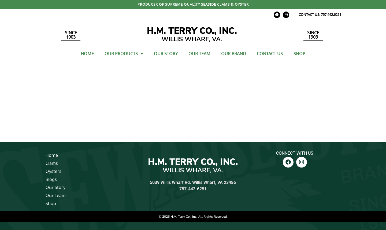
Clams (52, 163)
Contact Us (270, 54)
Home (87, 54)
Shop (299, 54)
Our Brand (233, 54)
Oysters (53, 171)
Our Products (124, 53)
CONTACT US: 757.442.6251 (320, 14)
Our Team (199, 54)
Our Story (166, 54)
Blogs (51, 179)
